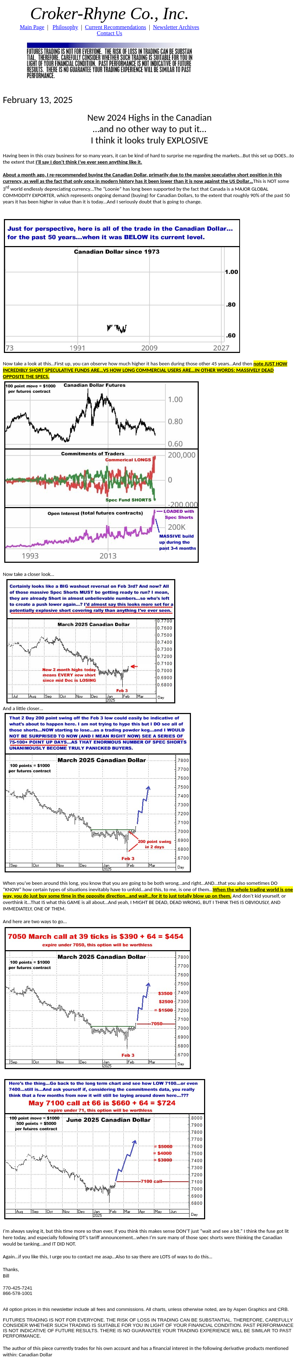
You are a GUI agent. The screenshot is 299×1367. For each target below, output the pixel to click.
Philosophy (65, 27)
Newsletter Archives (176, 27)
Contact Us (109, 33)
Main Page (32, 27)
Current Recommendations (115, 27)
